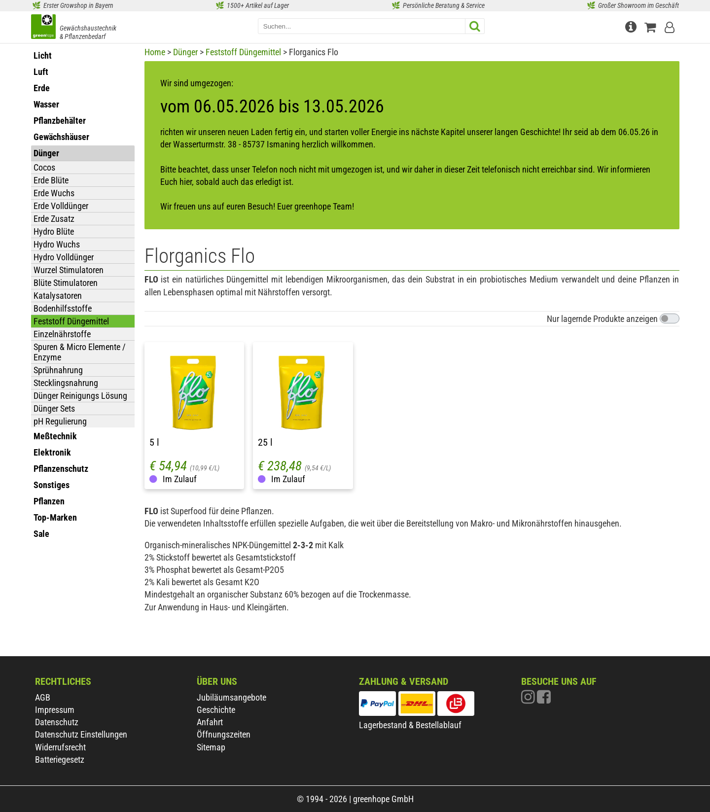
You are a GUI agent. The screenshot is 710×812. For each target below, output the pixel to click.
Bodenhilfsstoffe (63, 308)
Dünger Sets (54, 408)
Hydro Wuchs (57, 244)
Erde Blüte (51, 180)
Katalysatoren (58, 295)
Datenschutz (56, 722)
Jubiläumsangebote (231, 697)
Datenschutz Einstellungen (81, 734)
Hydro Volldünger (64, 257)
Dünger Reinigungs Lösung (80, 395)
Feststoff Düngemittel (71, 321)
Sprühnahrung (58, 370)
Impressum (54, 710)
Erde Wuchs (54, 193)
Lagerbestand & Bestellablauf (410, 725)
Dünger (185, 52)
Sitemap (211, 747)
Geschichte (216, 710)
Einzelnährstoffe (62, 334)
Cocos (44, 167)
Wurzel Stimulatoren (69, 270)
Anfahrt (210, 722)
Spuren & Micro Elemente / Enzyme (80, 352)
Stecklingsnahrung (66, 383)
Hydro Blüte (54, 231)
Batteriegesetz (59, 759)
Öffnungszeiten (223, 734)
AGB (42, 697)
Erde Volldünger (61, 206)
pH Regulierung (60, 421)
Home (154, 52)
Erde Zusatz (54, 218)
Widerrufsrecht (60, 747)
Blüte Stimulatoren (66, 283)
